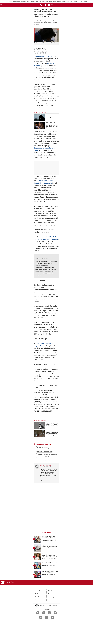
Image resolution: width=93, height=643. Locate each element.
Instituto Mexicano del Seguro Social (43, 344)
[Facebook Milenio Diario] (37, 612)
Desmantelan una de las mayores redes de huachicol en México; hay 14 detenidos (50, 546)
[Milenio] (46, 5)
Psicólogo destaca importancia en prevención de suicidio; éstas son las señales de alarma (52, 125)
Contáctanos (38, 594)
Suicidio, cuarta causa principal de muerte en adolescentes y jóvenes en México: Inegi (52, 433)
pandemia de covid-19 (44, 56)
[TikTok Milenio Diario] (46, 617)
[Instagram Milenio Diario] (49, 612)
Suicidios (45, 447)
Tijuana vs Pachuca (66, 1)
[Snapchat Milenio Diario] (52, 617)
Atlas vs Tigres (42, 1)
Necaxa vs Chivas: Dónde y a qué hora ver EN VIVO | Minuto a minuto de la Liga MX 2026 (50, 573)
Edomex (38, 447)
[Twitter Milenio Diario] (43, 612)
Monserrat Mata (39, 48)
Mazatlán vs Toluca (25, 1)
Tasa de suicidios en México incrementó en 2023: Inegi (51, 116)
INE (72, 1)
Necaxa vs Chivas (16, 1)
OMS (52, 447)
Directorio (51, 591)
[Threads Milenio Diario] (55, 612)
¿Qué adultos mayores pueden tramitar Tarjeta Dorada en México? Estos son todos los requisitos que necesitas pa (49, 538)
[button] (1, 5)
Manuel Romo (49, 1)
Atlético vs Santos (34, 1)
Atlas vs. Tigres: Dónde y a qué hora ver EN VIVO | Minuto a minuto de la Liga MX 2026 (49, 564)
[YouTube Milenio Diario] (40, 617)
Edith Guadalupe (57, 1)
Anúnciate (38, 600)
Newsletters (38, 591)
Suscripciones (39, 597)
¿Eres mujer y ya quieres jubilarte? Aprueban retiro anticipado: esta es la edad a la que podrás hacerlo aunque (49, 556)
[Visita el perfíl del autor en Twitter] (41, 480)
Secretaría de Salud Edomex (44, 451)
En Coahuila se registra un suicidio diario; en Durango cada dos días (52, 424)
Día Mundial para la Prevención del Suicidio (46, 238)
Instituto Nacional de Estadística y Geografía (43, 182)
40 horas (75, 1)
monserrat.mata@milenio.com (46, 467)
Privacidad (51, 594)
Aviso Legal (51, 597)
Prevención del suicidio (43, 460)
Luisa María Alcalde (82, 1)
